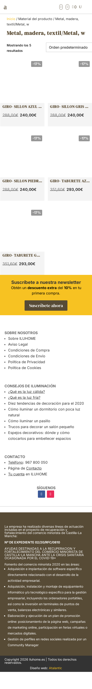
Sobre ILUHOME (22, 338)
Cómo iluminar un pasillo (29, 421)
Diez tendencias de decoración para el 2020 (46, 403)
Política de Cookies (24, 367)
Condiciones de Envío (26, 356)
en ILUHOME (27, 474)
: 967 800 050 (28, 462)
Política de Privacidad (26, 362)
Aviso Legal (18, 344)
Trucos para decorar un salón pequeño (41, 426)
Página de (25, 468)
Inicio (11, 19)
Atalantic (55, 668)
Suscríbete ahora (46, 305)
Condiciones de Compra (29, 350)
